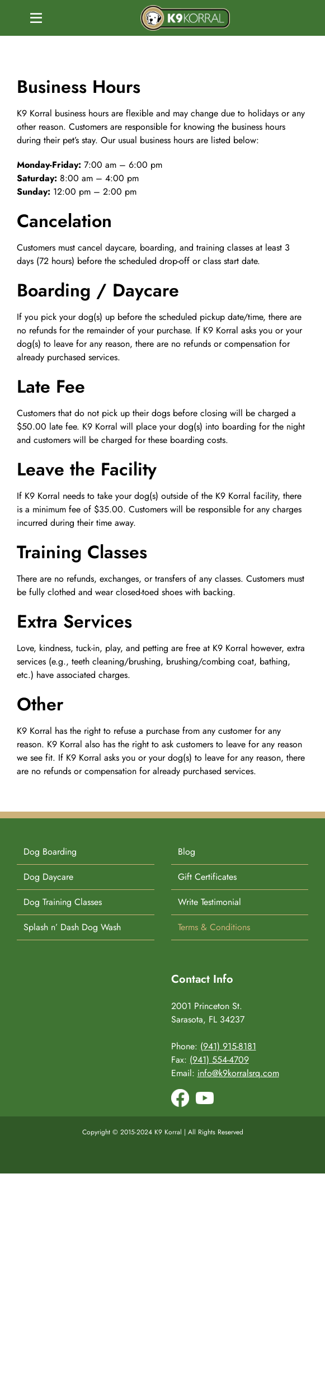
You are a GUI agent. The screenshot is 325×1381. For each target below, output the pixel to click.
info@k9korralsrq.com (238, 1073)
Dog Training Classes (62, 901)
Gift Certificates (207, 876)
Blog (186, 851)
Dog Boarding (50, 851)
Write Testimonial (209, 901)
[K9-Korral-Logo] (185, 9)
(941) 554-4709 (219, 1059)
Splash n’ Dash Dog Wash (72, 927)
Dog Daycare (48, 876)
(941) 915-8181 (228, 1046)
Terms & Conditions (214, 927)
